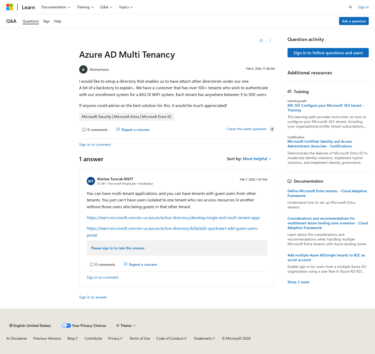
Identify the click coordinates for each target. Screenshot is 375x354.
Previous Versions (47, 338)
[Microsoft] (9, 7)
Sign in (363, 6)
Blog (70, 338)
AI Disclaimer (16, 338)
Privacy (114, 338)
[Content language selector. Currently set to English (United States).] (30, 325)
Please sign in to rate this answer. (118, 247)
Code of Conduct (170, 338)
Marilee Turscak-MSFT (115, 178)
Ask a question (354, 21)
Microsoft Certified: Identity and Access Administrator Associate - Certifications (320, 143)
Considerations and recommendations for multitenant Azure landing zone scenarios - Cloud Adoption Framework (328, 223)
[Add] (261, 41)
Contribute (93, 338)
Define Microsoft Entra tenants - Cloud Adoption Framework (327, 193)
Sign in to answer (93, 297)
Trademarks (203, 338)
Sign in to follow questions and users (328, 52)
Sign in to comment (95, 144)
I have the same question (246, 129)
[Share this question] (270, 41)
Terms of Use (139, 338)
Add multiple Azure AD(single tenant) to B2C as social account (326, 257)
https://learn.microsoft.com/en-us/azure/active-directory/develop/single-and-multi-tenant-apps (173, 217)
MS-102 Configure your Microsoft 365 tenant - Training (326, 107)
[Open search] (350, 7)
